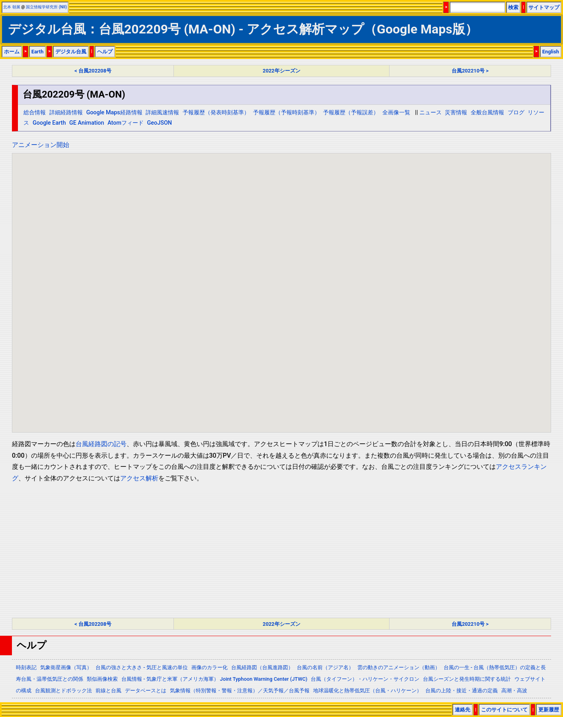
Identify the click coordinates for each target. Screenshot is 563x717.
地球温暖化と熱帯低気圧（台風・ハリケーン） (367, 690)
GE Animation (86, 123)
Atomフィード (125, 123)
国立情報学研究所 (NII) (46, 7)
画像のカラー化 (209, 667)
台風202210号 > (470, 71)
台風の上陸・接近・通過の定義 (461, 690)
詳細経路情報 (66, 112)
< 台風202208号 (92, 71)
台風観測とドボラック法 (63, 690)
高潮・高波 (514, 690)
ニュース (430, 112)
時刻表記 (26, 667)
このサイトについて (504, 710)
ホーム (11, 52)
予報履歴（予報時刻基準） (286, 112)
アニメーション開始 (40, 145)
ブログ (516, 112)
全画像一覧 (396, 112)
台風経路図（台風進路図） (262, 667)
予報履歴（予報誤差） (351, 112)
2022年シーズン (281, 71)
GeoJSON (159, 123)
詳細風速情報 (162, 112)
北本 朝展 (11, 7)
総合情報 (34, 112)
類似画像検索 (102, 679)
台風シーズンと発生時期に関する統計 (467, 679)
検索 (513, 7)
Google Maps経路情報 (114, 112)
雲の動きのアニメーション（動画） (398, 667)
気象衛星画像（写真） (66, 667)
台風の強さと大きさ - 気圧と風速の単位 (141, 667)
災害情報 (456, 112)
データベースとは (145, 690)
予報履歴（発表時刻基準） (216, 112)
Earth (37, 52)
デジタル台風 (70, 52)
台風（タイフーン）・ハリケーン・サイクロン (365, 679)
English (550, 52)
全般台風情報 (487, 112)
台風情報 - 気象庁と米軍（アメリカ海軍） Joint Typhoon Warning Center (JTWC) (214, 679)
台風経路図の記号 (101, 444)
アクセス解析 (139, 478)
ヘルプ (105, 52)
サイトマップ (543, 7)
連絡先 (462, 710)
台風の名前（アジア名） (325, 667)
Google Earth (49, 123)
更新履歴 (548, 710)
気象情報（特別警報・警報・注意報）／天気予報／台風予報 (240, 690)
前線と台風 (108, 690)
